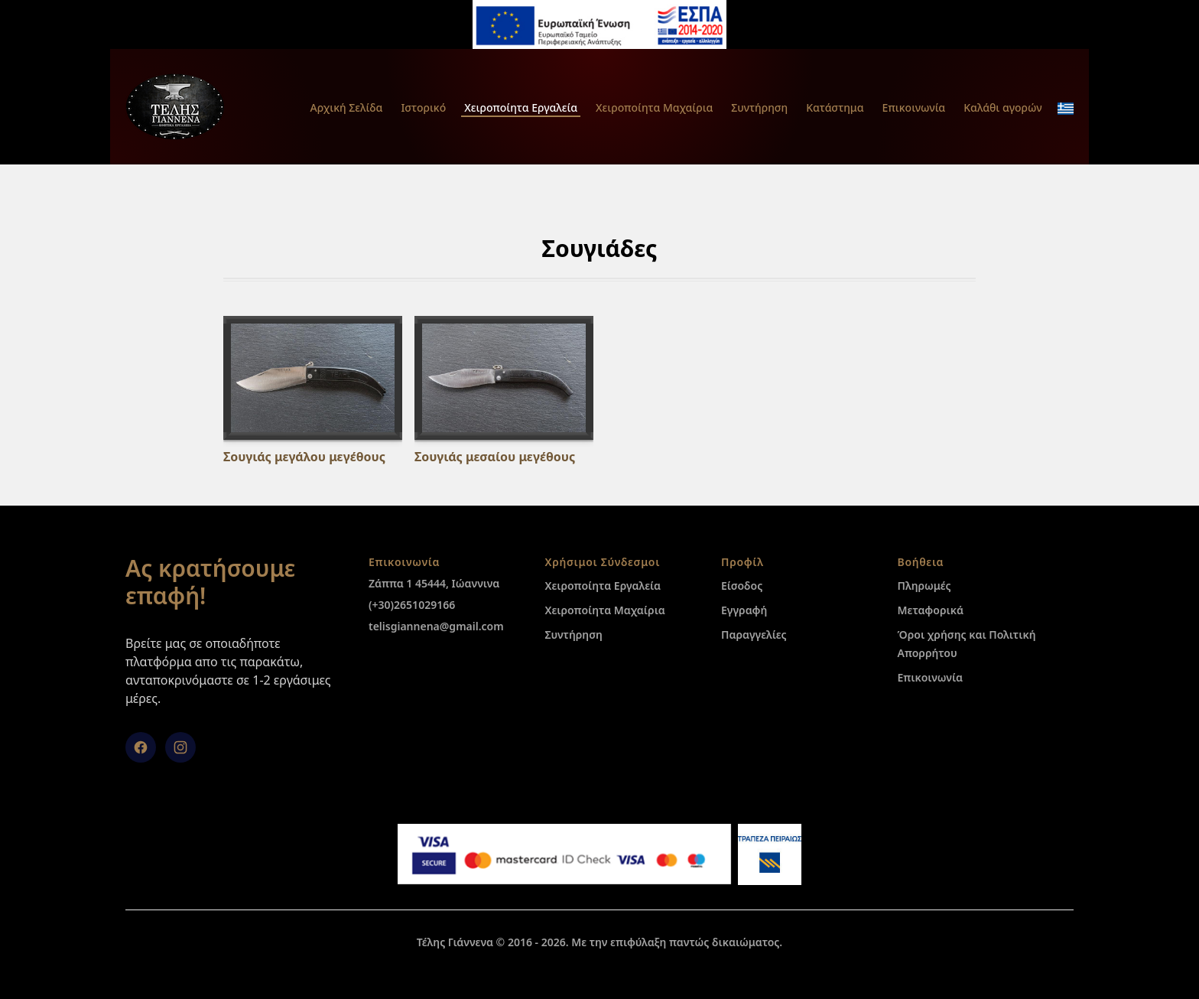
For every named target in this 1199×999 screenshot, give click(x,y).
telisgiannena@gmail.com (436, 626)
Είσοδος (741, 585)
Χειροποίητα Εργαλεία (520, 107)
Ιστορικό (423, 107)
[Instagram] (180, 747)
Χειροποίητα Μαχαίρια (654, 107)
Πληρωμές (924, 585)
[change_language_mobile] (1066, 109)
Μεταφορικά (930, 610)
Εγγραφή (744, 610)
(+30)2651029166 (412, 604)
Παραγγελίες (754, 634)
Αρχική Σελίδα (346, 107)
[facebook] (140, 747)
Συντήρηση (759, 107)
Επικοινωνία (914, 107)
